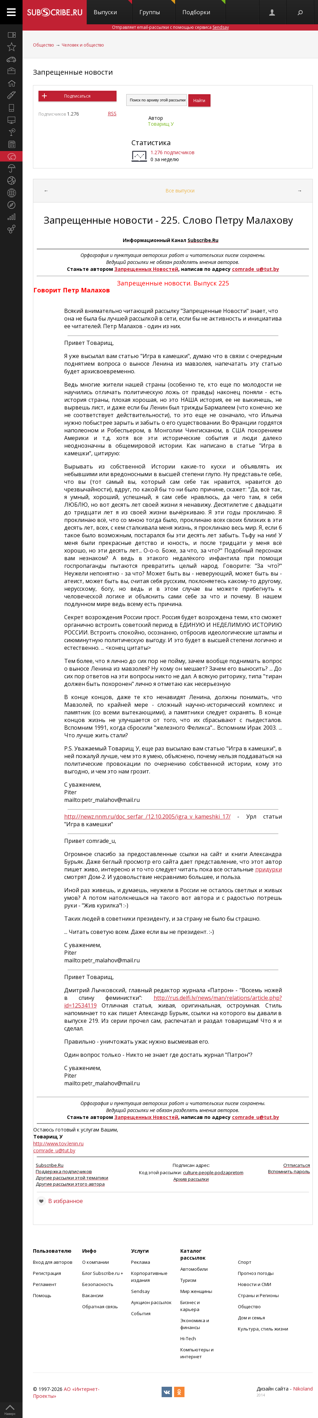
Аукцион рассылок (151, 1302)
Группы (157, 8)
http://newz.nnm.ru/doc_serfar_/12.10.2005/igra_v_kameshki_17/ (147, 816)
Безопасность (97, 1284)
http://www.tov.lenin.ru (58, 1143)
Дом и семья (251, 1318)
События (141, 1313)
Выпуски (113, 8)
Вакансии (92, 1295)
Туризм (188, 1280)
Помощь (42, 1295)
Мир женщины (196, 1291)
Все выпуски (180, 190)
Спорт (244, 1262)
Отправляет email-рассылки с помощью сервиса (170, 27)
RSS (112, 113)
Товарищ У (161, 124)
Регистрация (47, 1273)
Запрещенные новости (73, 72)
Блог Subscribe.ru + (103, 1273)
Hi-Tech (188, 1338)
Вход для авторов (52, 1262)
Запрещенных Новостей (146, 269)
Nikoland (303, 1388)
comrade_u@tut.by (255, 269)
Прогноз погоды (256, 1273)
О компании (95, 1262)
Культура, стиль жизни (263, 1329)
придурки (268, 869)
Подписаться (77, 96)
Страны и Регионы (258, 1295)
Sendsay (140, 1291)
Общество (43, 45)
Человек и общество (83, 45)
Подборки (203, 8)
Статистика (151, 142)
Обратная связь (100, 1306)
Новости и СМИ (254, 1284)
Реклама (140, 1262)
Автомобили (194, 1269)
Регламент (45, 1284)
